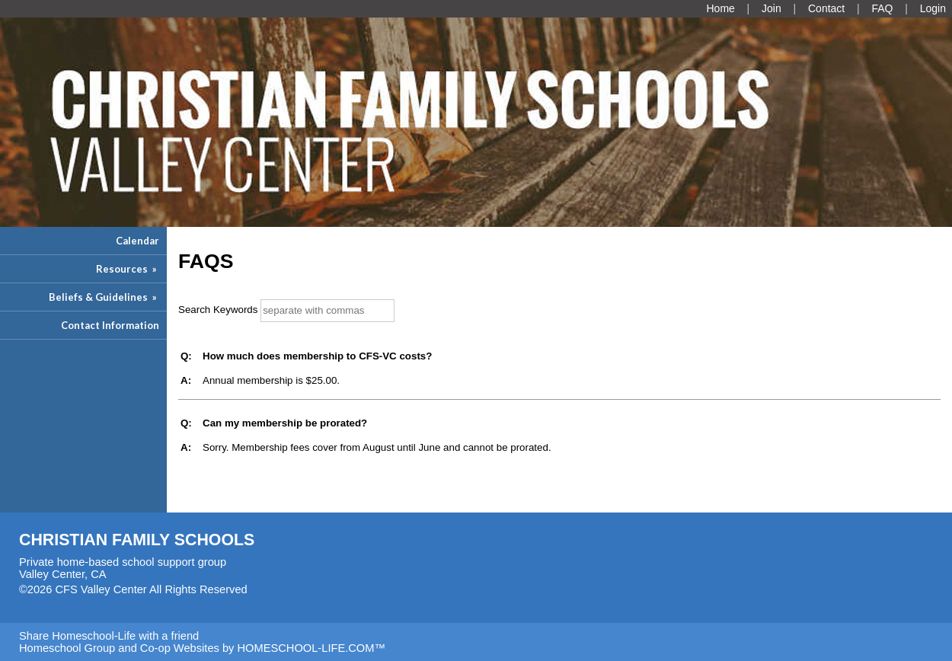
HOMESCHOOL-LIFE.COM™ (311, 648)
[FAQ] (882, 8)
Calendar (137, 241)
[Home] (720, 8)
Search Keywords (217, 309)
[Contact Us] (826, 8)
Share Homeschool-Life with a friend (109, 636)
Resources (127, 269)
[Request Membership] (771, 8)
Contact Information (110, 325)
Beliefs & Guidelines (104, 297)
